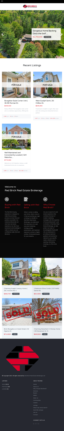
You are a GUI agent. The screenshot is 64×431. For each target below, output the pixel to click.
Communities (37, 400)
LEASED (4, 389)
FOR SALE (5, 386)
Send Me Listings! (38, 410)
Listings (35, 405)
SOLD (3, 384)
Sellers (35, 395)
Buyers (35, 393)
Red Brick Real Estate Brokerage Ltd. (35, 375)
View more (13, 234)
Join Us (35, 412)
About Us (36, 386)
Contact (35, 414)
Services (35, 391)
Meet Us (35, 398)
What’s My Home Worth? (40, 407)
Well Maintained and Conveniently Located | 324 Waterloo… (15, 155)
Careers (35, 402)
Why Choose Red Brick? (40, 388)
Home (35, 384)
